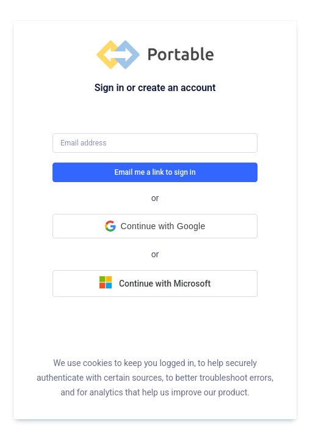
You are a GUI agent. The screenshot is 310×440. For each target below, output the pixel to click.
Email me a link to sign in (154, 172)
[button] (155, 226)
